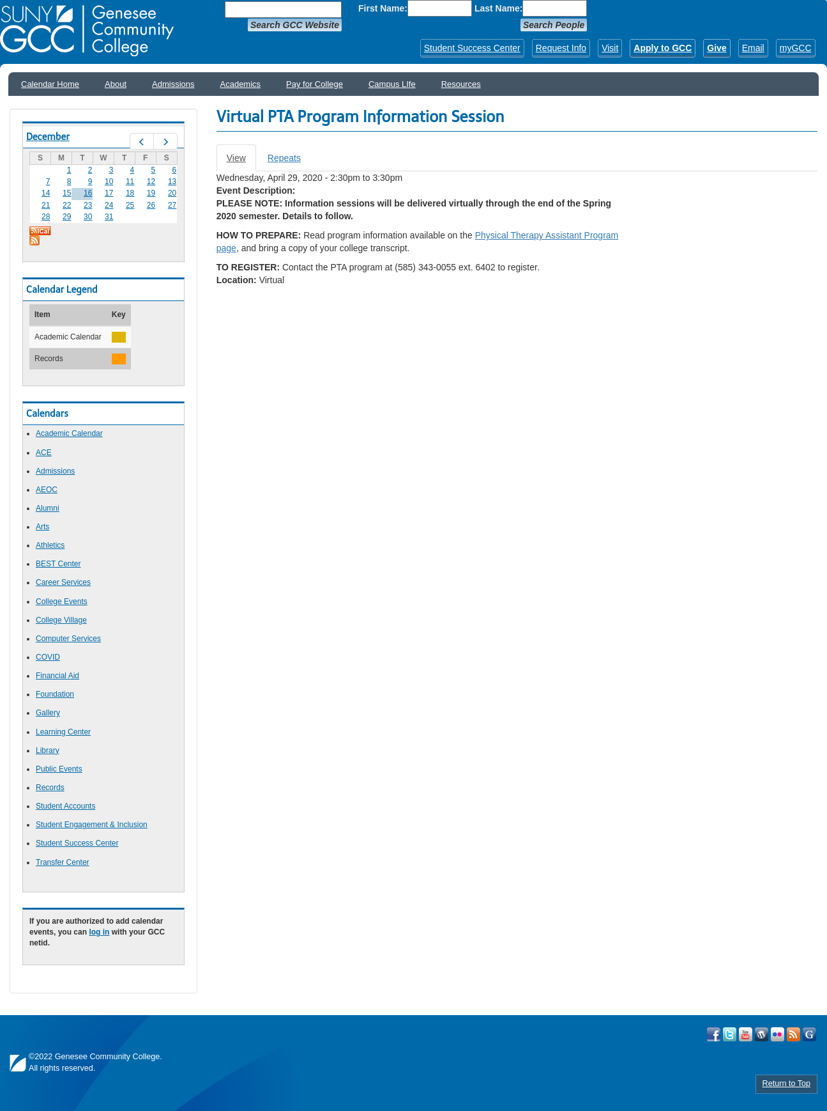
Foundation (55, 694)
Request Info (561, 48)
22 (67, 205)
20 (172, 193)
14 (46, 193)
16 (88, 193)
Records (50, 787)
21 (46, 205)
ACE (44, 452)
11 (130, 181)
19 (151, 193)
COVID (48, 657)
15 (67, 193)
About (115, 84)
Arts (42, 526)
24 (109, 205)
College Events (61, 601)
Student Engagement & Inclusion (92, 824)
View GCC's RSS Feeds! (793, 1034)
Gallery (48, 712)
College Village (61, 620)
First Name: (382, 8)
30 (88, 216)
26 (151, 205)
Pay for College (314, 84)
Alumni (47, 508)
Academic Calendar (69, 433)
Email (753, 48)
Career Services (63, 582)
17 (109, 193)
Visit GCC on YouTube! (745, 1034)
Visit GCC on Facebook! (713, 1034)
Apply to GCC (663, 48)
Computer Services (68, 638)
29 (67, 216)
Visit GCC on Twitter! (729, 1034)
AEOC (46, 489)
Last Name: (498, 8)
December (48, 137)
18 (130, 193)
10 (109, 181)
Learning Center (63, 731)
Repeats (284, 158)
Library (47, 750)
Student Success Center (472, 48)
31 (109, 216)
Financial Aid (57, 675)
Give (716, 48)
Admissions (173, 84)
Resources (461, 84)
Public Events (59, 769)
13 (172, 181)
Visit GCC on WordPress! (761, 1034)
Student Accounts (65, 806)
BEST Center (58, 563)
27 (172, 205)
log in (99, 932)
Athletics (50, 545)
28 (46, 216)
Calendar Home (50, 84)
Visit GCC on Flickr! (777, 1034)
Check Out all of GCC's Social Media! (809, 1034)
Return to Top (786, 1083)
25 (130, 205)
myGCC (796, 48)
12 (151, 181)
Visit (610, 48)
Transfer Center (62, 862)
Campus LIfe (392, 84)
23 (88, 205)
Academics (240, 84)
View (241, 161)
